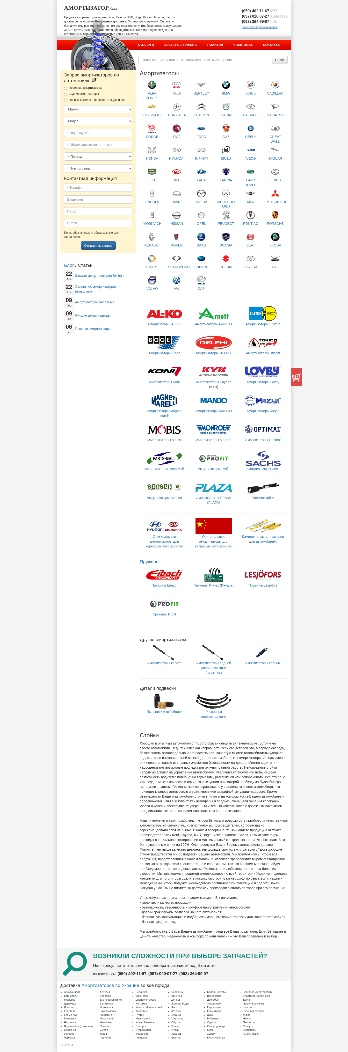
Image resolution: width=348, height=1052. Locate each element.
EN (67, 1045)
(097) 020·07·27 (265, 16)
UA (71, 1045)
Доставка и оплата (180, 44)
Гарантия (215, 44)
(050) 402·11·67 (260, 11)
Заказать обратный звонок (259, 27)
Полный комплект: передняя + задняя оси (94, 100)
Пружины (149, 561)
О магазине (243, 44)
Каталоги (146, 44)
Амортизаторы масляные (95, 302)
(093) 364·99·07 (259, 22)
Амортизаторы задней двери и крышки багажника (214, 662)
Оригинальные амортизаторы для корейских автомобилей (164, 536)
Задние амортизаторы (81, 94)
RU (62, 1045)
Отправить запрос (98, 245)
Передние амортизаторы (83, 88)
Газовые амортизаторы (93, 329)
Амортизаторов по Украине (110, 985)
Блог (69, 265)
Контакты (271, 44)
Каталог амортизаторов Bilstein (99, 276)
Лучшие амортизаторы (92, 315)
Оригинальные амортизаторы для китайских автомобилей (213, 536)
